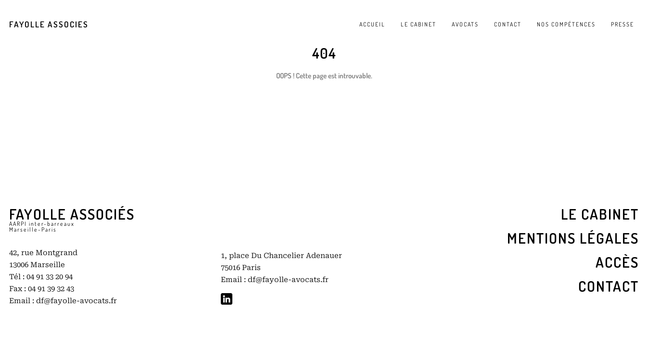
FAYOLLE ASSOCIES (49, 24)
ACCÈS (617, 262)
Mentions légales (573, 238)
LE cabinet (600, 214)
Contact (608, 286)
